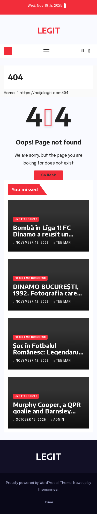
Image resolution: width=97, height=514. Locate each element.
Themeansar (48, 489)
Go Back (48, 175)
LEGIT (48, 30)
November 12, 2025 (33, 302)
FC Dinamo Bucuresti (30, 278)
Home (9, 93)
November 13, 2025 (33, 243)
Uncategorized (25, 219)
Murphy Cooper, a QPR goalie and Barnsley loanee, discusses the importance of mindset (47, 414)
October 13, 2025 (31, 419)
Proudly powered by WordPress (32, 483)
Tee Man (62, 243)
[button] (82, 51)
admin (57, 419)
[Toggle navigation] (46, 51)
